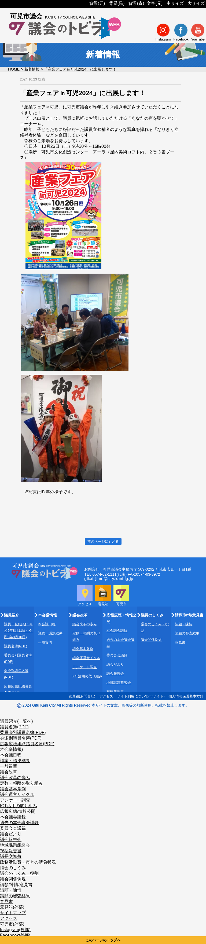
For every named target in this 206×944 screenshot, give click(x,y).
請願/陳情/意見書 (16, 884)
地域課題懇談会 (118, 683)
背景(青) (136, 3)
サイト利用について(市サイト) (141, 696)
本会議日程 (47, 624)
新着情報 (31, 69)
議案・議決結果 (50, 633)
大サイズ (196, 3)
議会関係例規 (151, 640)
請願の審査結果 (187, 633)
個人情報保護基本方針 (185, 696)
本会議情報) (11, 749)
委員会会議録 (116, 655)
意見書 (180, 642)
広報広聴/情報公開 (17, 811)
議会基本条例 (82, 649)
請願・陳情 (183, 624)
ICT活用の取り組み (87, 676)
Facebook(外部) (15, 935)
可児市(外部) (12, 924)
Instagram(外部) (15, 929)
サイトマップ (13, 912)
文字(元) (155, 3)
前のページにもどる (103, 541)
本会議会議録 (116, 631)
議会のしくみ (13, 867)
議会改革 (8, 772)
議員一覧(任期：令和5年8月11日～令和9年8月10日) (18, 630)
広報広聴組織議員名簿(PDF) (27, 743)
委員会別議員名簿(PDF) (23, 732)
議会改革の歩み (84, 624)
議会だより (115, 664)
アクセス (106, 696)
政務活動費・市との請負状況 (28, 862)
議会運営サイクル (86, 658)
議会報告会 (115, 673)
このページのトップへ (103, 940)
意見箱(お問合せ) (82, 696)
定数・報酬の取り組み (21, 783)
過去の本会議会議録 (19, 822)
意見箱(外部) (12, 907)
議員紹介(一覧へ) (16, 721)
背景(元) (97, 3)
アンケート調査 (84, 667)
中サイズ (175, 3)
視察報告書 (115, 692)
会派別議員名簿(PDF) (21, 738)
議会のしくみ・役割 (19, 873)
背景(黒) (117, 3)
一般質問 (45, 642)
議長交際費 (10, 856)
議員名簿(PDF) (15, 646)
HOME (14, 69)
